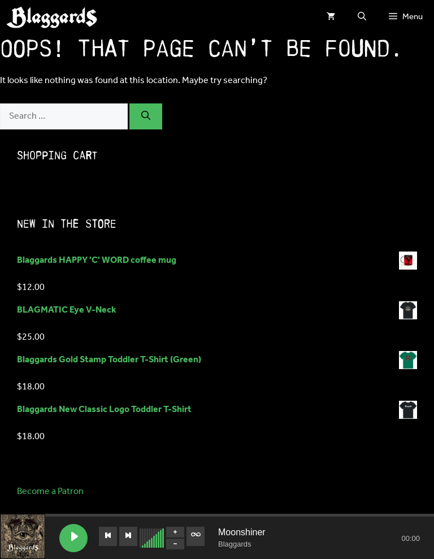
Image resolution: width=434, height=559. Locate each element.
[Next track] (128, 536)
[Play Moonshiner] (73, 538)
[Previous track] (108, 536)
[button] (361, 17)
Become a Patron (50, 491)
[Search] (145, 116)
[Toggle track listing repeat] (195, 536)
